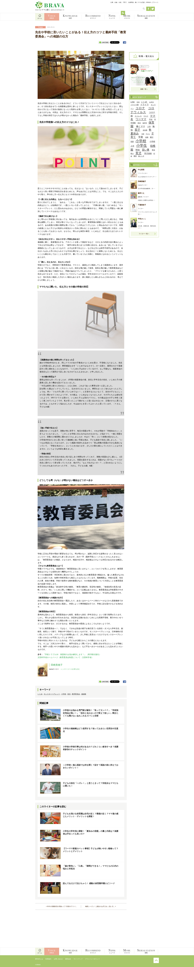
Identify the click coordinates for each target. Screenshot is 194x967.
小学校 (63, 694)
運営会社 (68, 959)
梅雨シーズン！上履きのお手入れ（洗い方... (100, 906)
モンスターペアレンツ (52, 694)
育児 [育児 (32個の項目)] (138, 153)
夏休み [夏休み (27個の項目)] (135, 133)
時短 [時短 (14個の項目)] (138, 150)
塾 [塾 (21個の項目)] (150, 129)
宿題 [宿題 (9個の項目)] (132, 142)
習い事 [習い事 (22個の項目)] (145, 149)
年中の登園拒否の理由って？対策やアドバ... (62, 906)
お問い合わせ (58, 959)
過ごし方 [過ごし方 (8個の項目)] (141, 156)
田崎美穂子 (57, 665)
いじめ (40, 694)
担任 (69, 694)
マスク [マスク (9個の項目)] (145, 116)
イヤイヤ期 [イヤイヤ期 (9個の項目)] (135, 105)
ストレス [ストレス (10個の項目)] (138, 116)
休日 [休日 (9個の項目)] (139, 123)
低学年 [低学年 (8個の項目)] (145, 123)
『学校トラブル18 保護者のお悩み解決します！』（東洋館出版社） (72, 654)
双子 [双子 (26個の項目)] (137, 129)
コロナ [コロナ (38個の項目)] (140, 108)
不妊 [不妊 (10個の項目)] (150, 119)
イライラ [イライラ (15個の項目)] (144, 104)
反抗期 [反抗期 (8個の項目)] (145, 130)
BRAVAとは (39, 959)
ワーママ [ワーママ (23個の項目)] (141, 119)
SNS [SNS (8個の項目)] (138, 102)
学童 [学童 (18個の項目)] (140, 137)
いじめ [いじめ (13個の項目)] (144, 102)
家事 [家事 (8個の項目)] (146, 137)
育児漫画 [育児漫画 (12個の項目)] (148, 153)
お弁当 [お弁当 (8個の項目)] (151, 102)
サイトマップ (78, 959)
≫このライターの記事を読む (70, 669)
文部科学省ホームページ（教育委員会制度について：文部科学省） (65, 657)
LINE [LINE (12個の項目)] (133, 102)
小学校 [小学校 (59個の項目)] (140, 141)
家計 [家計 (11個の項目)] (151, 137)
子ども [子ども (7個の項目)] (148, 134)
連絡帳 (83, 694)
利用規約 (48, 959)
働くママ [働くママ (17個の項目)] (140, 126)
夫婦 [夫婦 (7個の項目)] (142, 134)
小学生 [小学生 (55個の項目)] (141, 145)
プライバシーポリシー (92, 959)
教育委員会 (76, 694)
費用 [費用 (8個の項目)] (135, 156)
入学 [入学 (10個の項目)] (149, 127)
